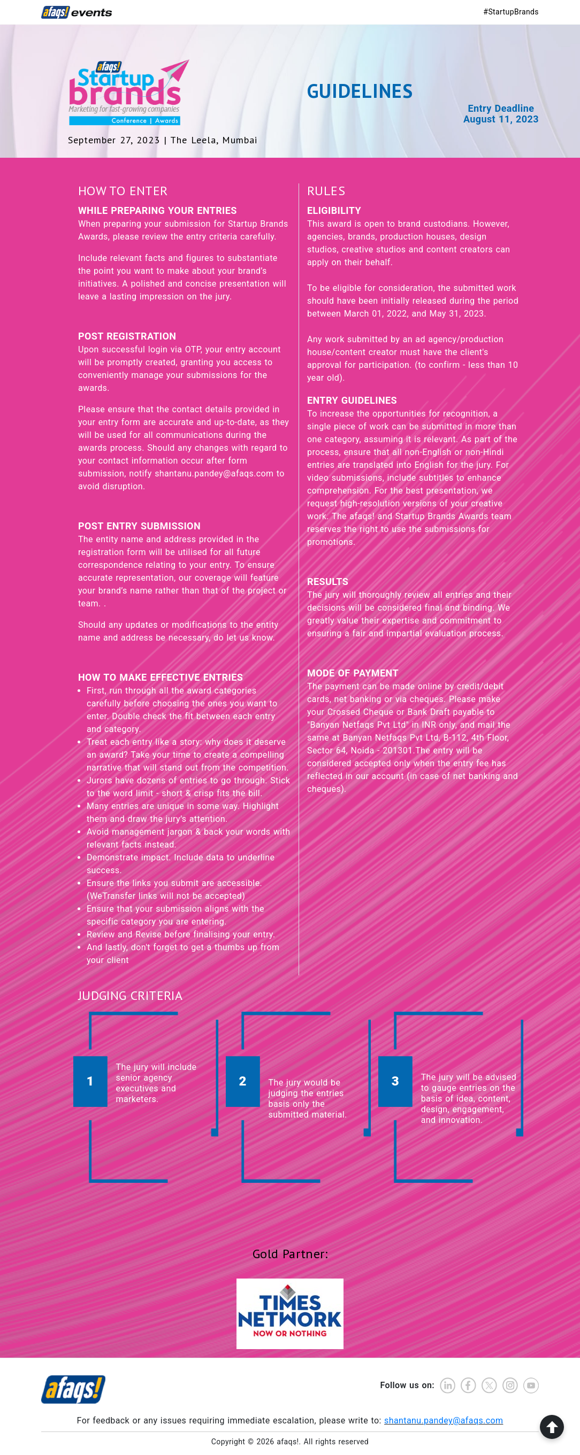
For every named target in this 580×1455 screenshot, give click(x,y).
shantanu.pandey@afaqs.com (443, 1418)
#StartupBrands (511, 11)
